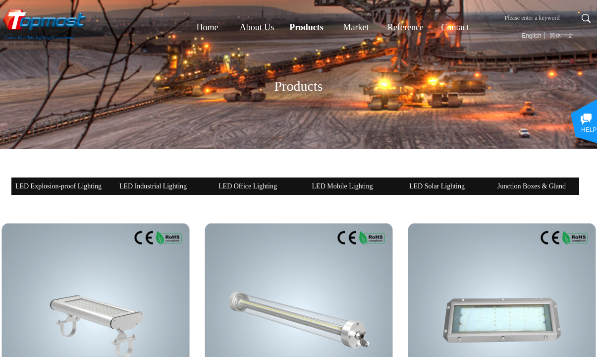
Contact (455, 27)
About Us (257, 27)
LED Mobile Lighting (342, 186)
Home (207, 27)
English (531, 35)
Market (356, 27)
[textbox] (539, 18)
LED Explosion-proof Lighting (58, 186)
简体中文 (561, 35)
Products (306, 27)
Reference (405, 27)
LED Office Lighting (247, 186)
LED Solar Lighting (437, 186)
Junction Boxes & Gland (531, 186)
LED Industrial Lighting (153, 186)
